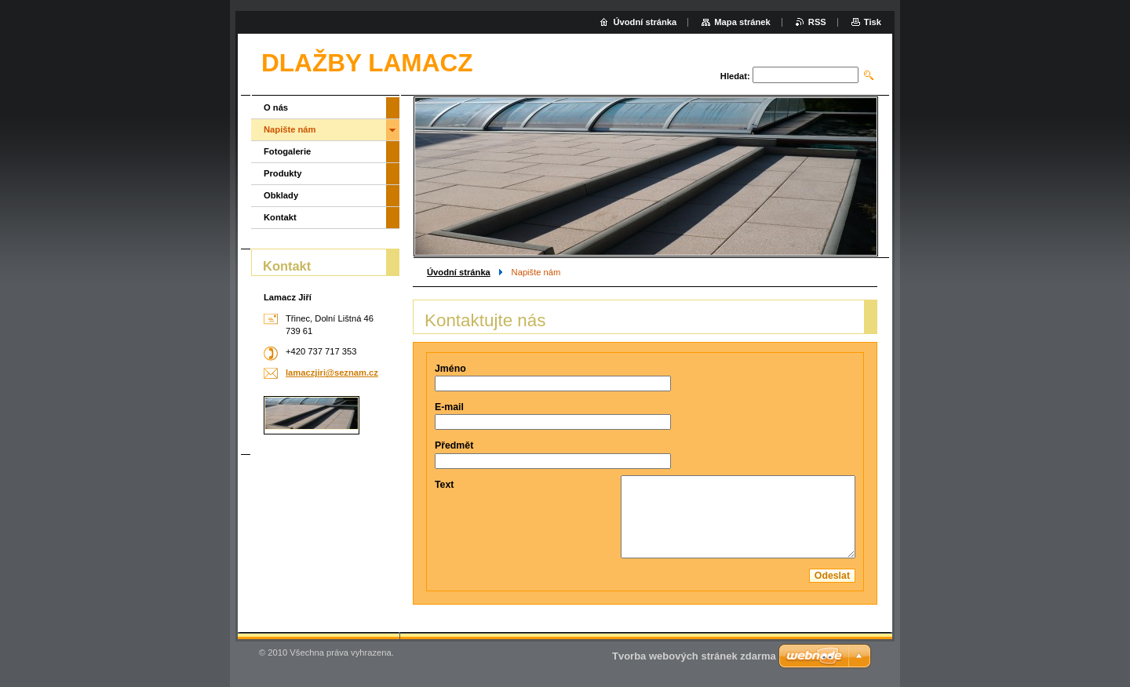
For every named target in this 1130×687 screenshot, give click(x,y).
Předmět (454, 445)
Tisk (872, 22)
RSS (817, 22)
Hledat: (735, 76)
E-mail (449, 407)
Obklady (281, 195)
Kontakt (280, 217)
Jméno (450, 368)
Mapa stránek (742, 22)
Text (444, 484)
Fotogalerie (287, 151)
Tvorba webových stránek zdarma (694, 656)
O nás (276, 107)
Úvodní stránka (458, 272)
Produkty (283, 173)
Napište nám (290, 129)
